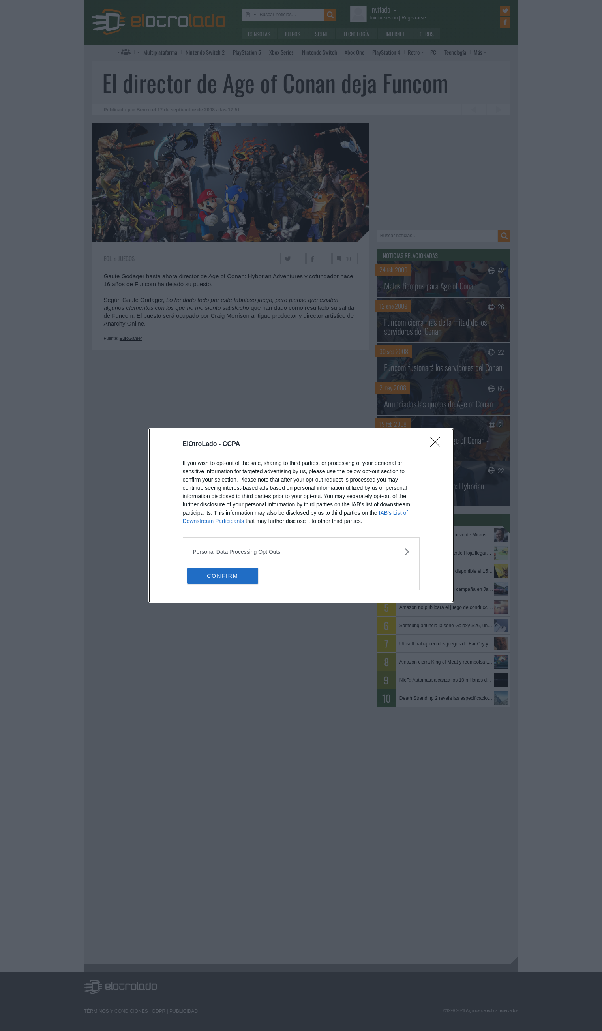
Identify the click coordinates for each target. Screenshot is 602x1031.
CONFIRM (224, 576)
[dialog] (301, 515)
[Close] (437, 444)
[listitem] (301, 551)
